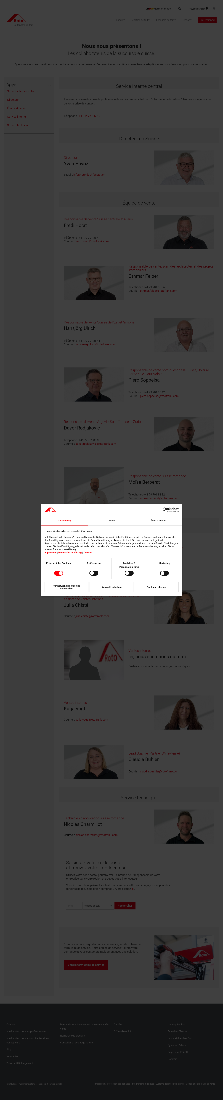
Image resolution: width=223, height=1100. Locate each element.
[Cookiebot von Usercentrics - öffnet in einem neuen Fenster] (165, 509)
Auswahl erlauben (111, 587)
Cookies (88, 552)
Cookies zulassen (157, 587)
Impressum (50, 552)
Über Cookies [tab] (158, 520)
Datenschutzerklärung (70, 552)
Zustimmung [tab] (64, 520)
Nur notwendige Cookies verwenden (66, 587)
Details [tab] (111, 520)
